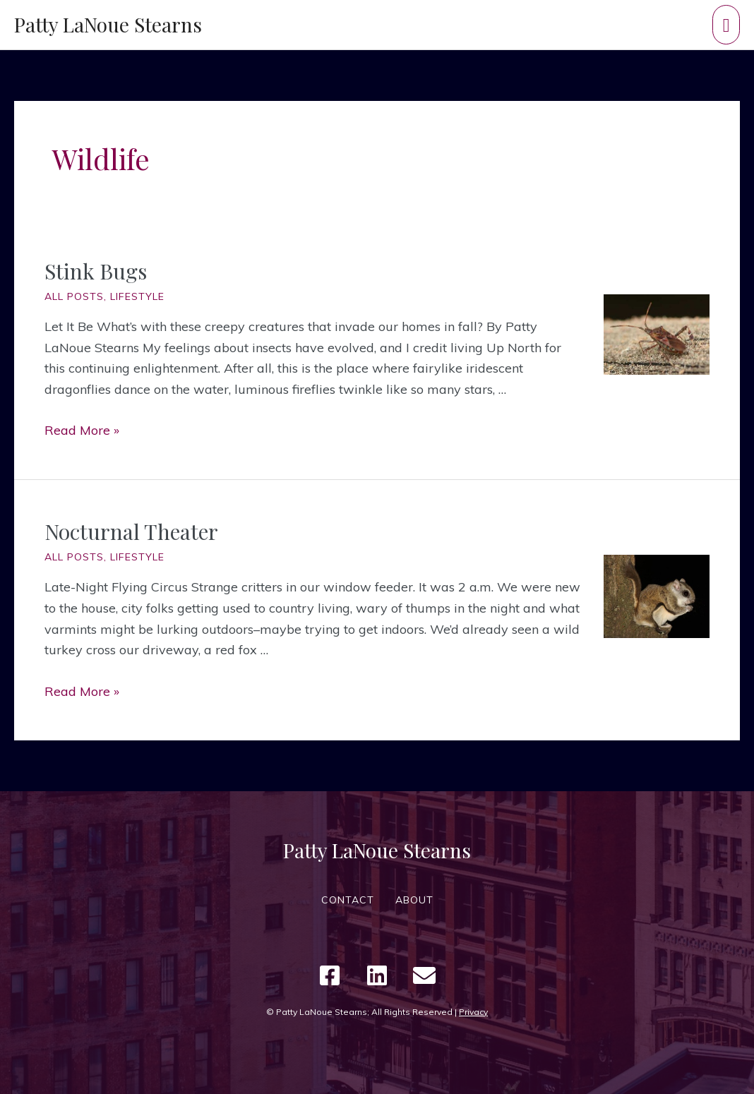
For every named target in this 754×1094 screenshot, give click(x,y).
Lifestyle (137, 296)
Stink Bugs (95, 271)
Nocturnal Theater (131, 531)
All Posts (74, 296)
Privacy (473, 1011)
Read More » (81, 430)
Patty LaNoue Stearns (108, 24)
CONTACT (347, 900)
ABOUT (414, 900)
